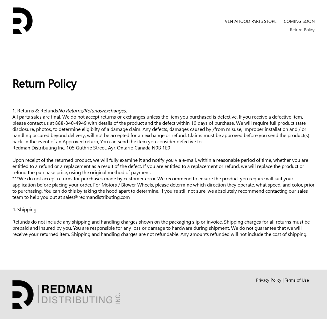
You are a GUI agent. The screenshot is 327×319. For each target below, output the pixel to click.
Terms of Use (297, 280)
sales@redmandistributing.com (96, 197)
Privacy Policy (268, 280)
